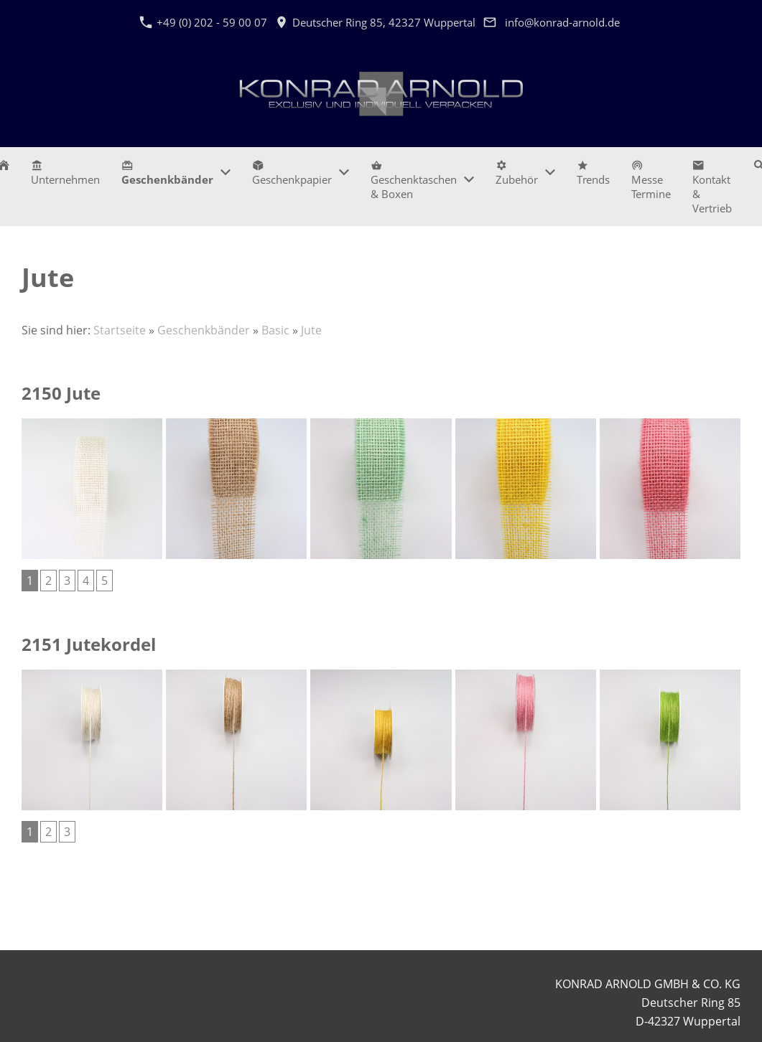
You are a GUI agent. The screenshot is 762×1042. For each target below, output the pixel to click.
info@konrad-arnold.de (562, 22)
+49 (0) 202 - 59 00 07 (203, 22)
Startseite (119, 330)
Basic (275, 330)
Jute (311, 330)
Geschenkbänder (203, 330)
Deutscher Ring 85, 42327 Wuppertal (375, 22)
